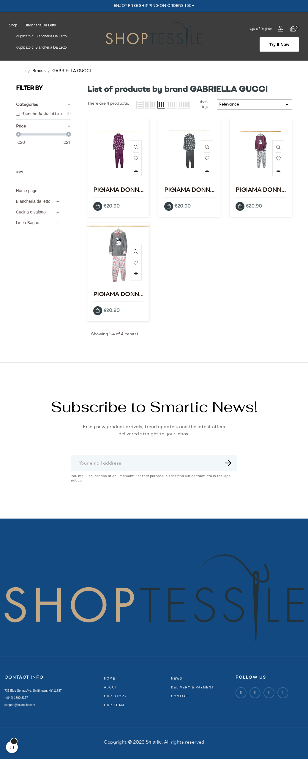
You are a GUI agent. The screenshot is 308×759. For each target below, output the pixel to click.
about (110, 687)
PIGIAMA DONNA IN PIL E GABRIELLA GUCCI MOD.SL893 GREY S (118, 295)
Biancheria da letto (33, 201)
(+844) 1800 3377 (16, 697)
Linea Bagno (28, 222)
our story (115, 696)
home (109, 678)
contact (180, 696)
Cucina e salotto (31, 212)
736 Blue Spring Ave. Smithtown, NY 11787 (33, 690)
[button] (279, 44)
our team (114, 705)
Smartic (154, 741)
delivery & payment (192, 687)
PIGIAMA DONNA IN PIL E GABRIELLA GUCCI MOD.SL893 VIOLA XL (260, 190)
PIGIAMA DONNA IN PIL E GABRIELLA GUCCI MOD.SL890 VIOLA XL (118, 190)
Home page (26, 190)
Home (20, 172)
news (176, 678)
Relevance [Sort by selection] (254, 104)
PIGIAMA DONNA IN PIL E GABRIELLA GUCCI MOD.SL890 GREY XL (189, 190)
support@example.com (19, 705)
